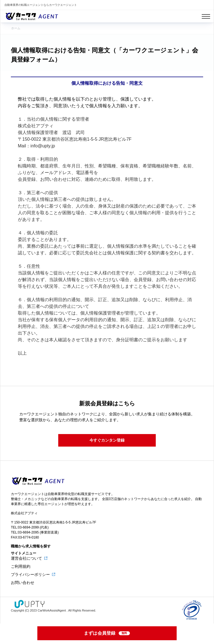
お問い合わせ (22, 582)
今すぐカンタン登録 (107, 440)
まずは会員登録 (107, 633)
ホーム (15, 28)
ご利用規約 (20, 566)
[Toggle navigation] (206, 16)
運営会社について (27, 558)
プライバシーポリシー (31, 574)
